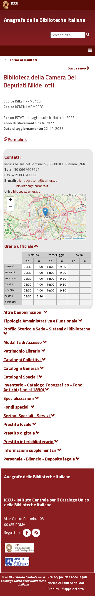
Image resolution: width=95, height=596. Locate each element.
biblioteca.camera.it (25, 191)
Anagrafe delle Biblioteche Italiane (44, 20)
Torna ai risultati (21, 60)
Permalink (15, 139)
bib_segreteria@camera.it (37, 180)
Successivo (79, 68)
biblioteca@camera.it (32, 186)
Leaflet (66, 238)
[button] (45, 212)
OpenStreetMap (79, 238)
